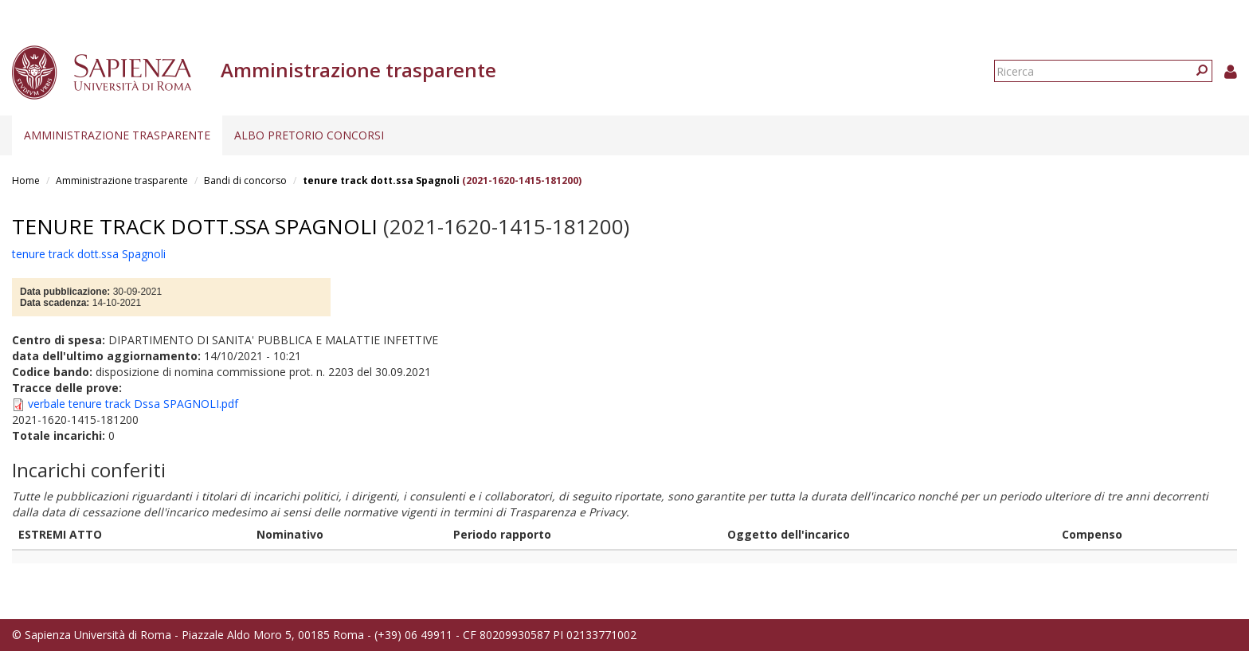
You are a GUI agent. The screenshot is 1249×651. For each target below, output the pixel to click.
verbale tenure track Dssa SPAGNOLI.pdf (133, 403)
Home (26, 180)
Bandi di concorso (245, 180)
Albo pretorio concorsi (309, 135)
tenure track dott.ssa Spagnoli (381, 180)
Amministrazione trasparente (117, 135)
